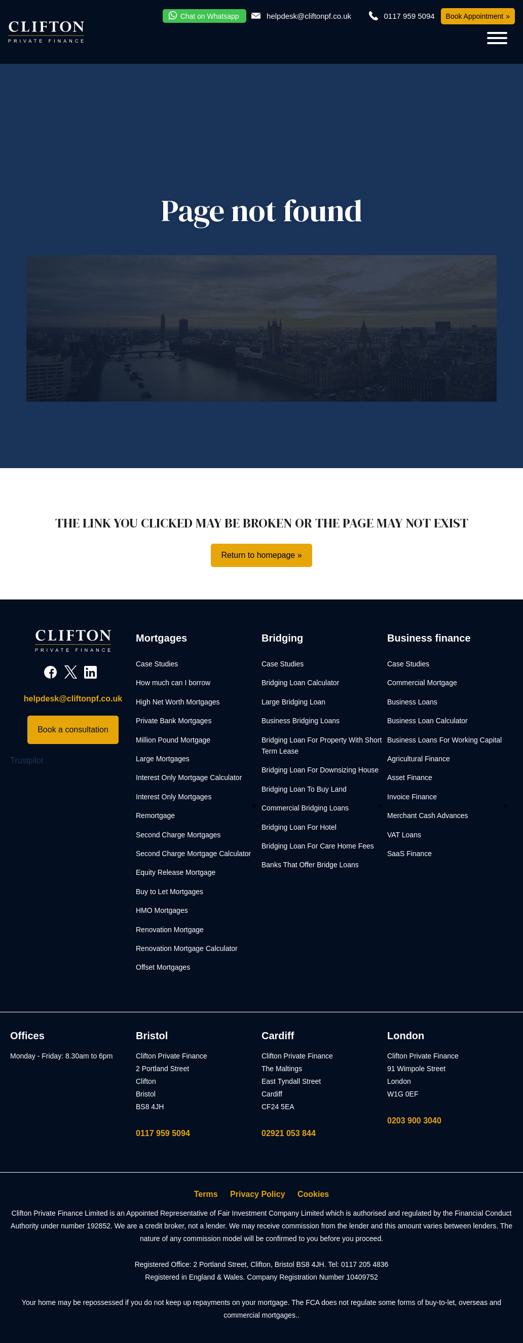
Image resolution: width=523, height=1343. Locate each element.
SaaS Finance (409, 854)
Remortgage (155, 815)
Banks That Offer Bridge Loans (310, 865)
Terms (206, 1194)
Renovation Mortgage (170, 930)
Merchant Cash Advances (427, 815)
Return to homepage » (261, 555)
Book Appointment (475, 16)
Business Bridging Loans (301, 721)
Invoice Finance (412, 797)
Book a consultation (73, 729)
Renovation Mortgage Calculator (187, 948)
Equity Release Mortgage (175, 872)
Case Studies (157, 664)
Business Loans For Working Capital (444, 740)
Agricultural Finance (418, 759)
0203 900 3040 (414, 1120)
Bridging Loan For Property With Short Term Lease (322, 745)
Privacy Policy (257, 1194)
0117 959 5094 (163, 1133)
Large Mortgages (163, 759)
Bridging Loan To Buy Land (304, 789)
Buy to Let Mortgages (169, 892)
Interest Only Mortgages (173, 797)
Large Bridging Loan (293, 702)
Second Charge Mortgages (178, 835)
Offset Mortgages (163, 967)
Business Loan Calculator (427, 721)
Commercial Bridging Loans (305, 808)
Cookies (313, 1194)
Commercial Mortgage (422, 683)
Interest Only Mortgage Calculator (189, 777)
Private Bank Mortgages (173, 721)
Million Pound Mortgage (173, 740)
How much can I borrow (173, 683)
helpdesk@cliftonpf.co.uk (309, 16)
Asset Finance (409, 777)
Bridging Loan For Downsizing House (320, 770)
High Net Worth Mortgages (177, 702)
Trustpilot (26, 760)
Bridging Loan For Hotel (299, 827)
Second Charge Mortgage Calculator (193, 854)
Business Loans (412, 702)
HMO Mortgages (162, 910)
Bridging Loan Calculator (300, 683)
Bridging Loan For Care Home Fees (318, 846)
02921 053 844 (289, 1133)
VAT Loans (404, 835)
